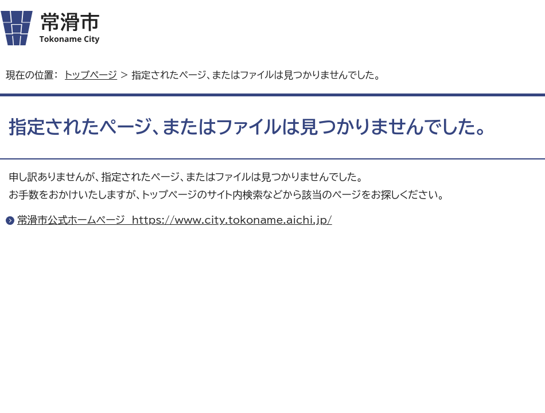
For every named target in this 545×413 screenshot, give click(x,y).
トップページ (91, 75)
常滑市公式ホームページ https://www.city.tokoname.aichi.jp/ (174, 220)
